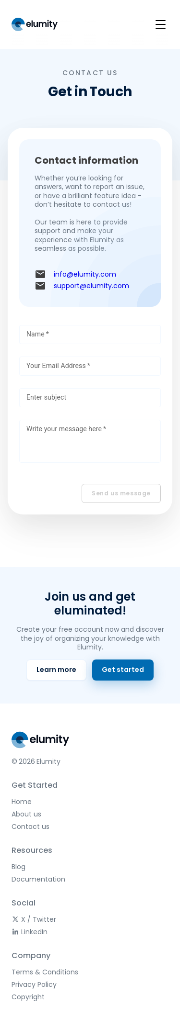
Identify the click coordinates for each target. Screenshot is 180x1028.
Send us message (121, 493)
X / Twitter (34, 919)
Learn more (56, 669)
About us (26, 814)
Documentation (38, 879)
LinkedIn (30, 931)
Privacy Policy (34, 984)
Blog (18, 866)
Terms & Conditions (45, 972)
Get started (123, 669)
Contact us (30, 826)
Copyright (28, 997)
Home (22, 801)
